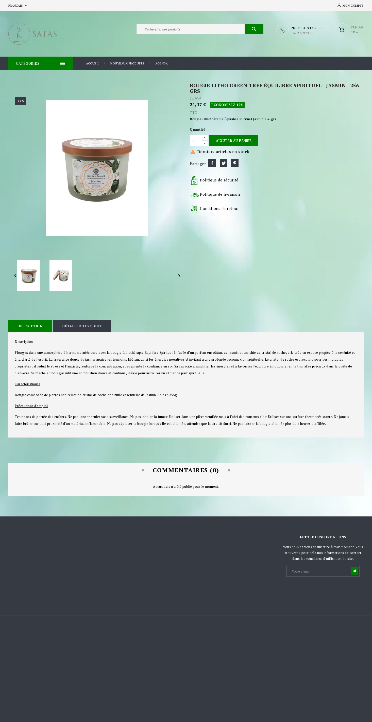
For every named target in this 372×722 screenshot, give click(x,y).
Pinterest (235, 163)
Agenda (161, 63)
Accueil (92, 63)
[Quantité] (196, 140)
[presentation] (325, 589)
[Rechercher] (200, 30)
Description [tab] (30, 325)
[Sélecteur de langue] (18, 5)
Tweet (223, 163)
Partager (212, 163)
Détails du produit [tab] (81, 325)
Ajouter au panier (233, 140)
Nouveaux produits (127, 63)
